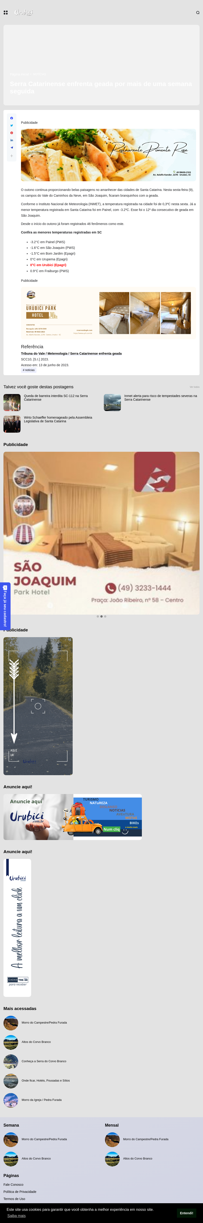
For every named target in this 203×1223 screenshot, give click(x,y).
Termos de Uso (14, 1199)
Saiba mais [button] (16, 1216)
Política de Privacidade (19, 1192)
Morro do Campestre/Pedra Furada (44, 1022)
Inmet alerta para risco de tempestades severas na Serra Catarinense (160, 397)
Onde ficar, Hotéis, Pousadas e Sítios (46, 1080)
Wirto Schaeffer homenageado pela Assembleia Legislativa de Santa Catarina (58, 419)
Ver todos (195, 387)
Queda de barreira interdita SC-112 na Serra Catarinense (56, 397)
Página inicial (19, 74)
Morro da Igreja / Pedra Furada (42, 1100)
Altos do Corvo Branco (36, 1042)
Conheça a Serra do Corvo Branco (44, 1061)
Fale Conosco (13, 1184)
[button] (11, 156)
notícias (39, 74)
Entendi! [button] (186, 1213)
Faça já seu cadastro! (5, 606)
